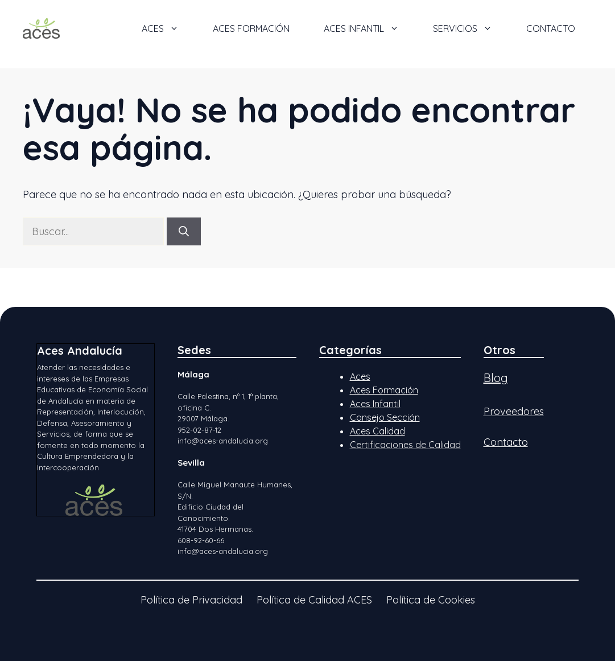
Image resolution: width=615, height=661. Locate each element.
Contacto (550, 28)
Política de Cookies (430, 599)
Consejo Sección (385, 417)
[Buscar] (184, 231)
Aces (360, 376)
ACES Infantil (370, 28)
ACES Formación (251, 28)
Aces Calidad (377, 431)
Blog (496, 378)
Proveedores (514, 411)
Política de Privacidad (191, 599)
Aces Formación (384, 390)
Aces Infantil (375, 403)
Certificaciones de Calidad (405, 444)
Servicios (471, 28)
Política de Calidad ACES (314, 599)
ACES (169, 28)
